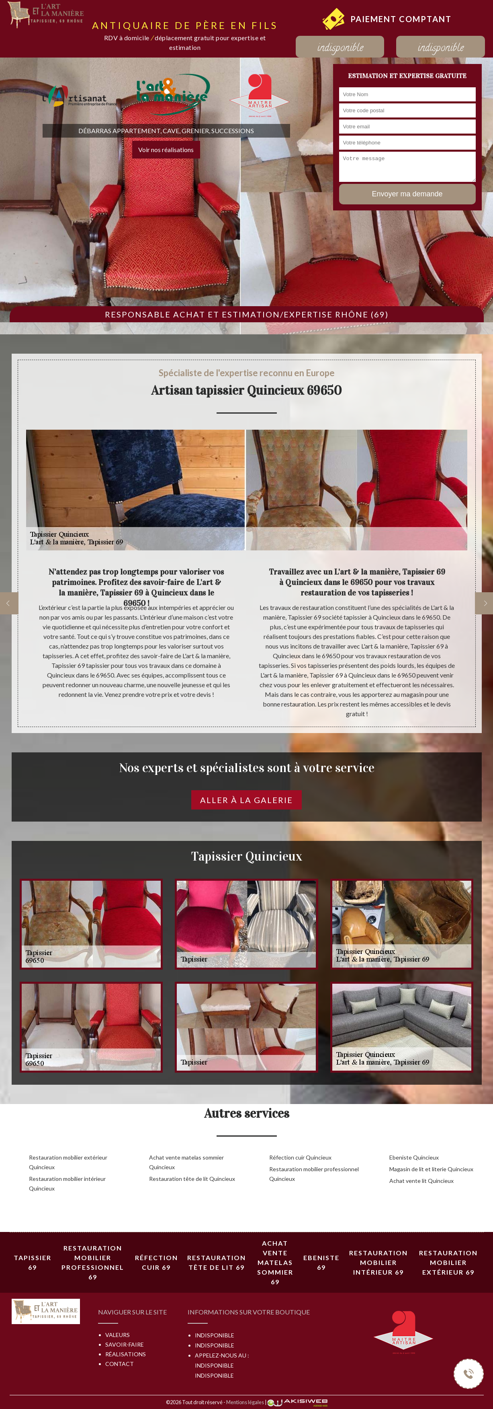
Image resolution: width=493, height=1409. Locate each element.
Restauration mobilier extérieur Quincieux (68, 1162)
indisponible (340, 49)
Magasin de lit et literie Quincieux (431, 1169)
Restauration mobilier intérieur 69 (378, 1262)
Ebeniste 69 (321, 1262)
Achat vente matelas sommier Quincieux (186, 1162)
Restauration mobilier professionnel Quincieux (314, 1174)
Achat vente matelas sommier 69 (275, 1262)
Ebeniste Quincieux (414, 1157)
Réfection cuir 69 (156, 1262)
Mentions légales (245, 1402)
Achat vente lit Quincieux (421, 1180)
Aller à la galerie (246, 800)
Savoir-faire (124, 1344)
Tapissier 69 (32, 1262)
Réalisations (125, 1354)
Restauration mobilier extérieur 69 (448, 1262)
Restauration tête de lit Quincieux (192, 1178)
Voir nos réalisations (166, 149)
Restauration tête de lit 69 (216, 1262)
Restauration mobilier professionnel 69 (92, 1262)
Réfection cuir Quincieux (300, 1157)
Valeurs (117, 1334)
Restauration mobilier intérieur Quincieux (67, 1183)
